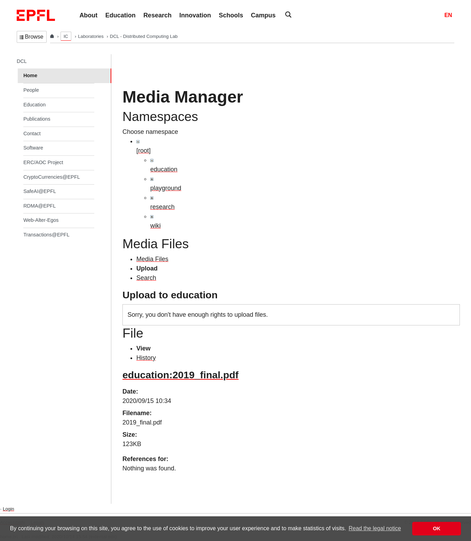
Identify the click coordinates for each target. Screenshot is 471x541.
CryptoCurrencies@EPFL (51, 177)
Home (30, 75)
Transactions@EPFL (46, 234)
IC (66, 36)
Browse (31, 37)
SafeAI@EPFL (39, 191)
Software (33, 148)
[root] (143, 150)
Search (146, 277)
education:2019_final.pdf (180, 374)
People (31, 90)
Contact (32, 133)
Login (8, 508)
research (162, 206)
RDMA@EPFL (39, 206)
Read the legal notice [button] (375, 528)
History (146, 357)
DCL (22, 61)
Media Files (152, 259)
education (163, 169)
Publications (36, 119)
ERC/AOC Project (43, 162)
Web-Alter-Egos (40, 220)
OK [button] (436, 528)
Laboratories (91, 36)
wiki (155, 225)
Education (34, 104)
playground (165, 188)
